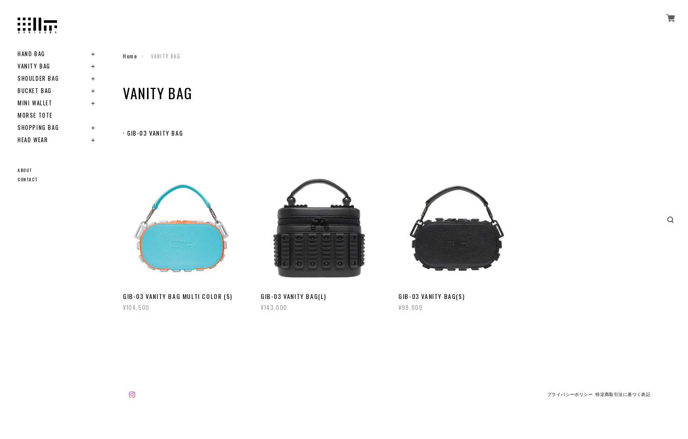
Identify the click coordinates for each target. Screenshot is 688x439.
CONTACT (27, 179)
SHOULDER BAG (38, 78)
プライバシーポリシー (570, 394)
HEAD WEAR (33, 140)
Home (130, 56)
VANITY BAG (34, 66)
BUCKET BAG (35, 91)
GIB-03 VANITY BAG (156, 132)
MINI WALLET (35, 103)
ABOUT (25, 170)
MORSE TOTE (35, 115)
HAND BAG (31, 54)
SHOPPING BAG (38, 127)
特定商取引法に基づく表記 (622, 394)
